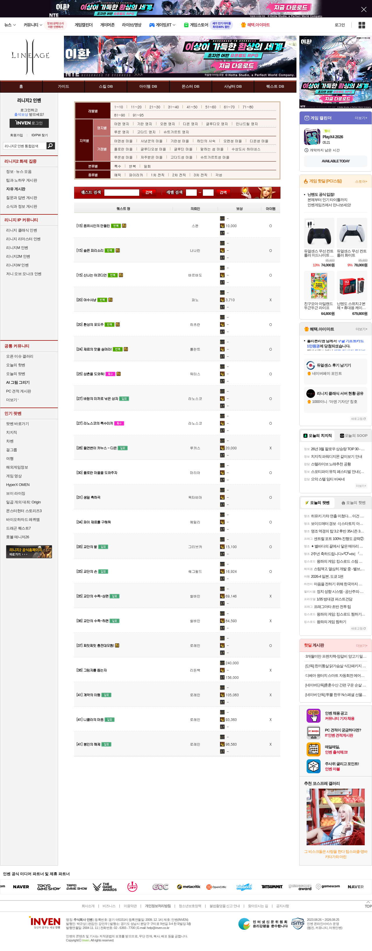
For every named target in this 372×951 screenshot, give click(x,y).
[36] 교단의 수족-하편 (92, 620)
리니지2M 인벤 (18, 256)
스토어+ (361, 182)
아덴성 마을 (123, 140)
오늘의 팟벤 (15, 374)
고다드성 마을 (182, 157)
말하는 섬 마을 (212, 148)
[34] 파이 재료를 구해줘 (93, 521)
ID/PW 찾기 (40, 135)
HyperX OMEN (17, 485)
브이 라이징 (15, 493)
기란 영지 (144, 123)
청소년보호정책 (190, 906)
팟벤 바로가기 (17, 424)
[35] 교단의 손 (86, 571)
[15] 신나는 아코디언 (91, 274)
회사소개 (88, 906)
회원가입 (16, 135)
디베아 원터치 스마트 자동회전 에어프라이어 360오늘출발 (336, 675)
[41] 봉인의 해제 (88, 744)
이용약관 (130, 906)
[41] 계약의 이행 (88, 694)
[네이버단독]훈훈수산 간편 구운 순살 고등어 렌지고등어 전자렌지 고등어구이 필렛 (336, 685)
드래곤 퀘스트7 (18, 528)
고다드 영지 (146, 131)
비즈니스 (109, 906)
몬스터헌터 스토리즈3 (24, 511)
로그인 (340, 25)
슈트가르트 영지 (176, 131)
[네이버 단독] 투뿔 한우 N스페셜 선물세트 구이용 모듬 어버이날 (336, 694)
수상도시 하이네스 (246, 148)
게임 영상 (14, 476)
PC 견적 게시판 (18, 391)
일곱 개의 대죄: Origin (23, 502)
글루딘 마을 (183, 148)
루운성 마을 (123, 157)
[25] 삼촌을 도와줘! (90, 373)
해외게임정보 (17, 467)
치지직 (11, 432)
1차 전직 (157, 174)
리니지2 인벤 (29, 100)
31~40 (173, 106)
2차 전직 (179, 174)
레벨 (171, 193)
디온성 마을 (259, 140)
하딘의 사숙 (206, 140)
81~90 (119, 114)
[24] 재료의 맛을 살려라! (94, 349)
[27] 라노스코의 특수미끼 (94, 423)
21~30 (154, 106)
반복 (132, 166)
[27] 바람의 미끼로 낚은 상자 (97, 398)
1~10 (118, 106)
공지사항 (282, 906)
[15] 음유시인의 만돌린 (93, 225)
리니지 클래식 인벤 (21, 230)
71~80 (248, 106)
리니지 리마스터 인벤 (23, 239)
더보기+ (361, 118)
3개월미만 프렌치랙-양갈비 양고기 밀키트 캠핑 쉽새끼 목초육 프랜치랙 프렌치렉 (336, 656)
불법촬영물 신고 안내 (225, 906)
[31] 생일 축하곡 (88, 497)
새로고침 (357, 418)
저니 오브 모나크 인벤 (24, 274)
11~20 (136, 106)
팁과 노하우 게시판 (21, 180)
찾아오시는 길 (258, 906)
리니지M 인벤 (17, 248)
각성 (218, 174)
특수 (117, 166)
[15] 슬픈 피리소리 (89, 250)
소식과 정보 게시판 (21, 206)
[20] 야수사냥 (86, 299)
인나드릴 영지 (247, 123)
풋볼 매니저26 (17, 537)
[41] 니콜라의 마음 (89, 719)
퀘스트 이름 (90, 193)
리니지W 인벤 (17, 265)
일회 (147, 166)
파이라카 (136, 174)
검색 (50, 145)
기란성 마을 (180, 140)
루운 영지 (121, 131)
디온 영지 (190, 123)
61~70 (229, 106)
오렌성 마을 (232, 140)
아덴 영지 (121, 123)
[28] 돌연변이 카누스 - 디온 (96, 447)
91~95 (138, 114)
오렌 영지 (167, 123)
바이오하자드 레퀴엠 (23, 519)
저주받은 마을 (152, 157)
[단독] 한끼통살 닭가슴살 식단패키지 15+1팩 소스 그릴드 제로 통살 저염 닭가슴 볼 (336, 666)
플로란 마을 (123, 148)
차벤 (9, 441)
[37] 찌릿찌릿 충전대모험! (95, 645)
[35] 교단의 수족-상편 (92, 595)
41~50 (192, 106)
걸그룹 (11, 450)
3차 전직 (201, 174)
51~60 (210, 106)
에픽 (117, 174)
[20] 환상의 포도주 (89, 324)
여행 (9, 458)
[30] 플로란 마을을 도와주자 (96, 472)
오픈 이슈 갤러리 (19, 356)
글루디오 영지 (217, 123)
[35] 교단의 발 (86, 546)
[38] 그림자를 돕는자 (91, 670)
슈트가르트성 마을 (215, 157)
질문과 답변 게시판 (21, 198)
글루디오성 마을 (153, 148)
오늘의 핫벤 (15, 365)
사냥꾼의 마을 (152, 140)
